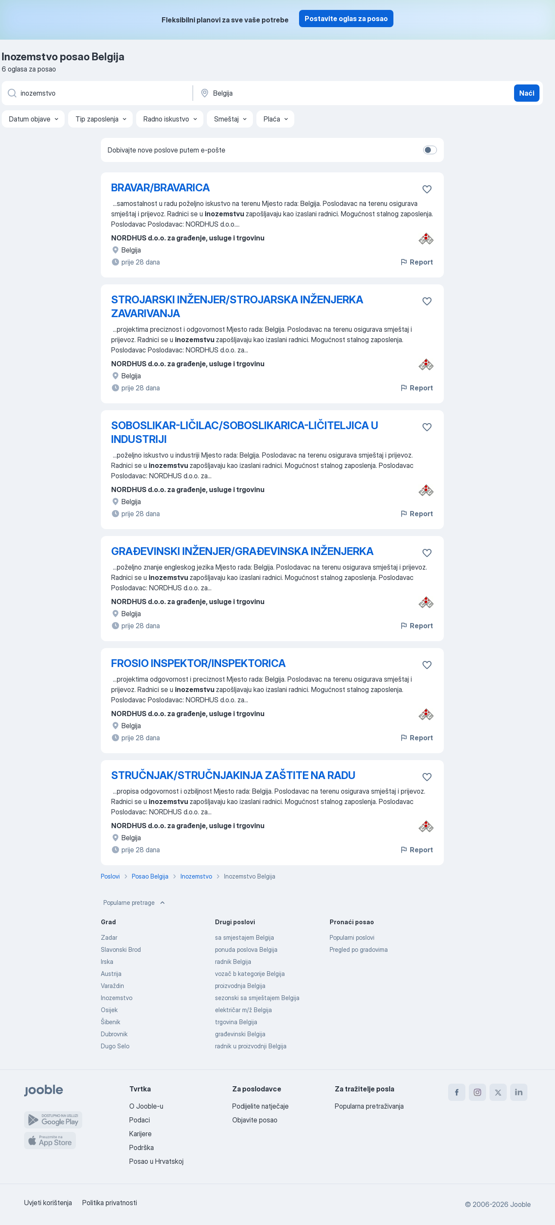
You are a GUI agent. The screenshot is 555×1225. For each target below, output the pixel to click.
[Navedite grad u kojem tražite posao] (289, 93)
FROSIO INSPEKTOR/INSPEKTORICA (198, 663)
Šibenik (110, 1022)
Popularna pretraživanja (369, 1106)
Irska (107, 961)
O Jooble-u (146, 1106)
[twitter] (498, 1092)
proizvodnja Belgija (240, 985)
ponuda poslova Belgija (246, 949)
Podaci (139, 1120)
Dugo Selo (115, 1046)
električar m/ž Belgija (243, 1009)
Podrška (141, 1147)
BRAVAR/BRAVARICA (160, 187)
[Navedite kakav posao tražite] (96, 93)
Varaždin (112, 985)
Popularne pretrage (135, 902)
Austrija (111, 973)
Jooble (520, 1204)
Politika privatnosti (109, 1202)
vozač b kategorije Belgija (250, 973)
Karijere (140, 1133)
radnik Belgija (233, 961)
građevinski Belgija (240, 1034)
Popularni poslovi (352, 937)
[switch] (430, 150)
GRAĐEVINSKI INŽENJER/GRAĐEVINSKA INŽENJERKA (242, 551)
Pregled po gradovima (359, 949)
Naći (526, 93)
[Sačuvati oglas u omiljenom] (427, 189)
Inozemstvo (116, 997)
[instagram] (477, 1092)
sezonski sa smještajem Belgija (257, 997)
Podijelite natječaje (260, 1106)
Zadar (109, 937)
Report (416, 262)
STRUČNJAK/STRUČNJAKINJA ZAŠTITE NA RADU (233, 775)
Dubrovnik (114, 1034)
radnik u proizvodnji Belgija (251, 1046)
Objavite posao (255, 1120)
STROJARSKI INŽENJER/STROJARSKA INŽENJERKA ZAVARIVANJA (237, 306)
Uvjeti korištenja (48, 1202)
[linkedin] (518, 1092)
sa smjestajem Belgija (244, 937)
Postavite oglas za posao (346, 18)
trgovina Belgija (236, 1022)
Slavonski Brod (121, 949)
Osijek (109, 1009)
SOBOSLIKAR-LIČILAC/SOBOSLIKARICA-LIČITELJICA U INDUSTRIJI (244, 432)
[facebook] (456, 1092)
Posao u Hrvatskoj (156, 1161)
